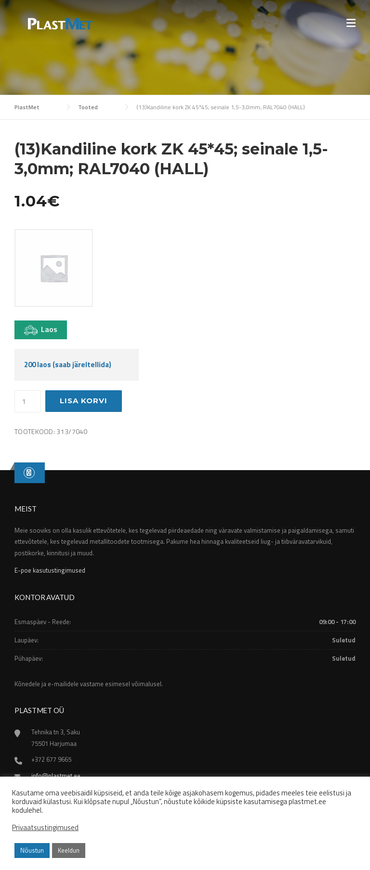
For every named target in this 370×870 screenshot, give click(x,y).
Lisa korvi (83, 400)
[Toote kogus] (27, 401)
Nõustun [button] (32, 850)
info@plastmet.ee (55, 775)
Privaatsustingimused (45, 827)
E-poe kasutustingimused (49, 570)
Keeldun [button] (68, 850)
